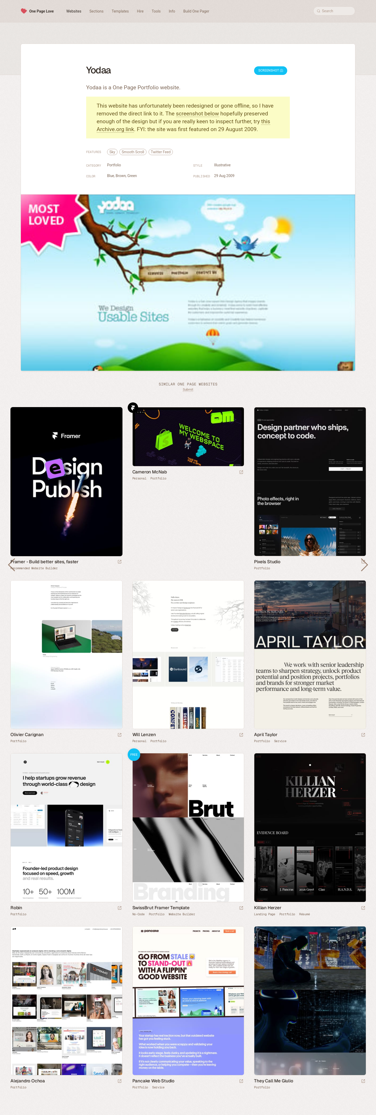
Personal (139, 478)
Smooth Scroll (133, 152)
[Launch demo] (241, 908)
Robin (16, 908)
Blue (110, 176)
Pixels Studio (267, 562)
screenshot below (197, 113)
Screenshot (270, 70)
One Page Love (41, 11)
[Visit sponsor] (119, 562)
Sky (112, 152)
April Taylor (266, 734)
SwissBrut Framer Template (161, 908)
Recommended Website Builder (34, 568)
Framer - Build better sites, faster (44, 562)
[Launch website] (241, 472)
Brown (121, 176)
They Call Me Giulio (273, 1081)
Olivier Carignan (27, 734)
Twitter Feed (161, 152)
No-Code (138, 914)
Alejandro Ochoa (27, 1081)
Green (132, 176)
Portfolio (114, 165)
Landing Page (264, 914)
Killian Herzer (267, 908)
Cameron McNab (149, 472)
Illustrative (222, 165)
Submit (188, 389)
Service (280, 741)
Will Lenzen (144, 734)
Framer (133, 407)
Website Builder (182, 914)
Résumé (304, 914)
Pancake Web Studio (153, 1081)
